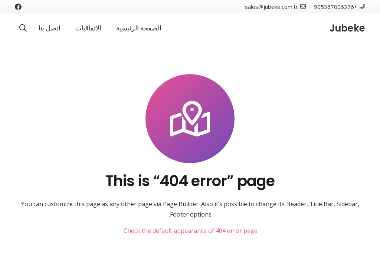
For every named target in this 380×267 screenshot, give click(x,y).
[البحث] (23, 28)
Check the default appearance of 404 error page (191, 231)
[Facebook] (18, 6)
